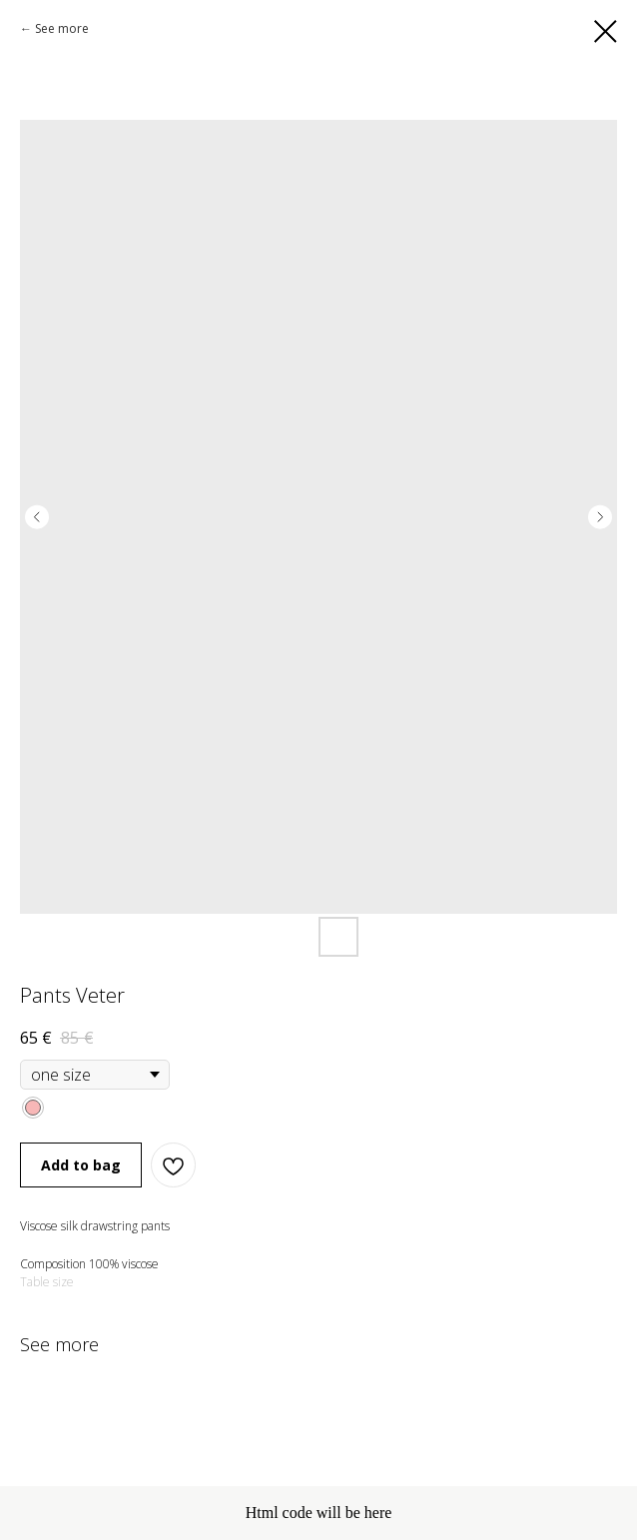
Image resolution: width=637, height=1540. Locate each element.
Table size (47, 1281)
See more (62, 28)
